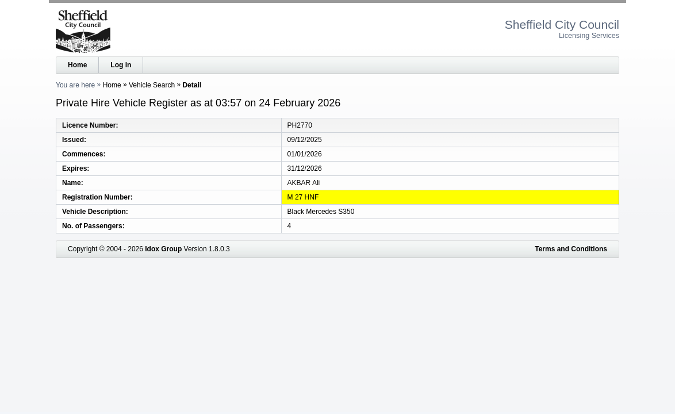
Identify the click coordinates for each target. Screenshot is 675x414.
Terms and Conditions (571, 249)
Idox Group (163, 249)
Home (77, 65)
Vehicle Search (152, 85)
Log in (120, 65)
